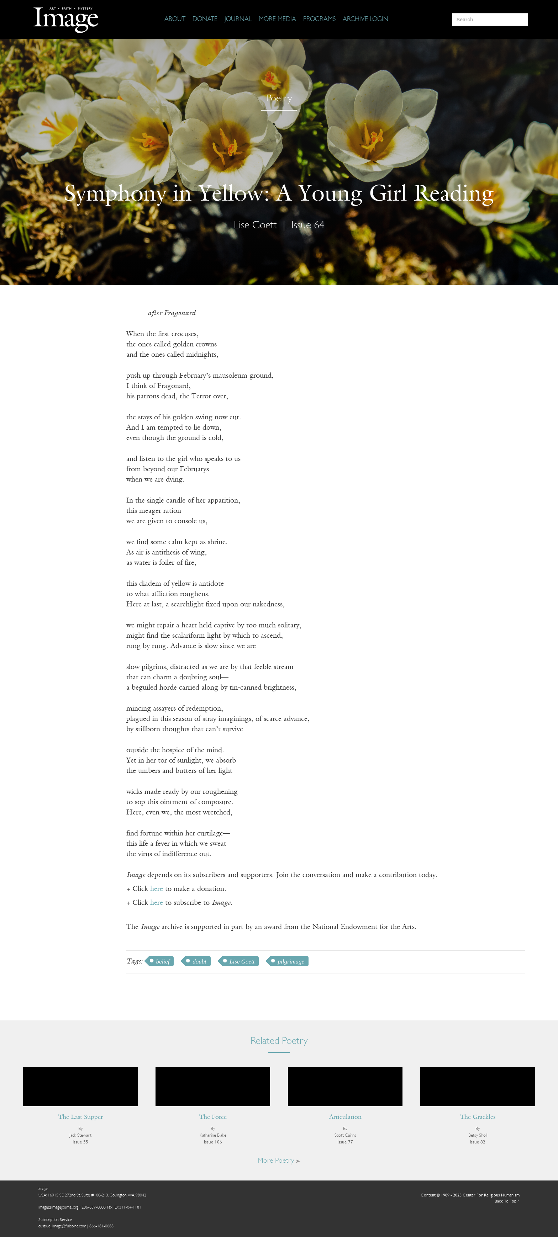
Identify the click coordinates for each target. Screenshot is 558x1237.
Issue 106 (213, 1142)
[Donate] (205, 19)
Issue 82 (477, 1142)
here (156, 889)
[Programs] (319, 19)
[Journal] (238, 19)
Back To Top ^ (507, 1201)
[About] (175, 19)
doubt (199, 961)
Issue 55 (80, 1142)
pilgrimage (291, 961)
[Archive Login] (365, 19)
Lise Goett (255, 225)
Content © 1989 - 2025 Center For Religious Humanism (470, 1195)
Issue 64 (308, 225)
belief (163, 961)
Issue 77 (345, 1142)
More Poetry (279, 1160)
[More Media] (277, 19)
